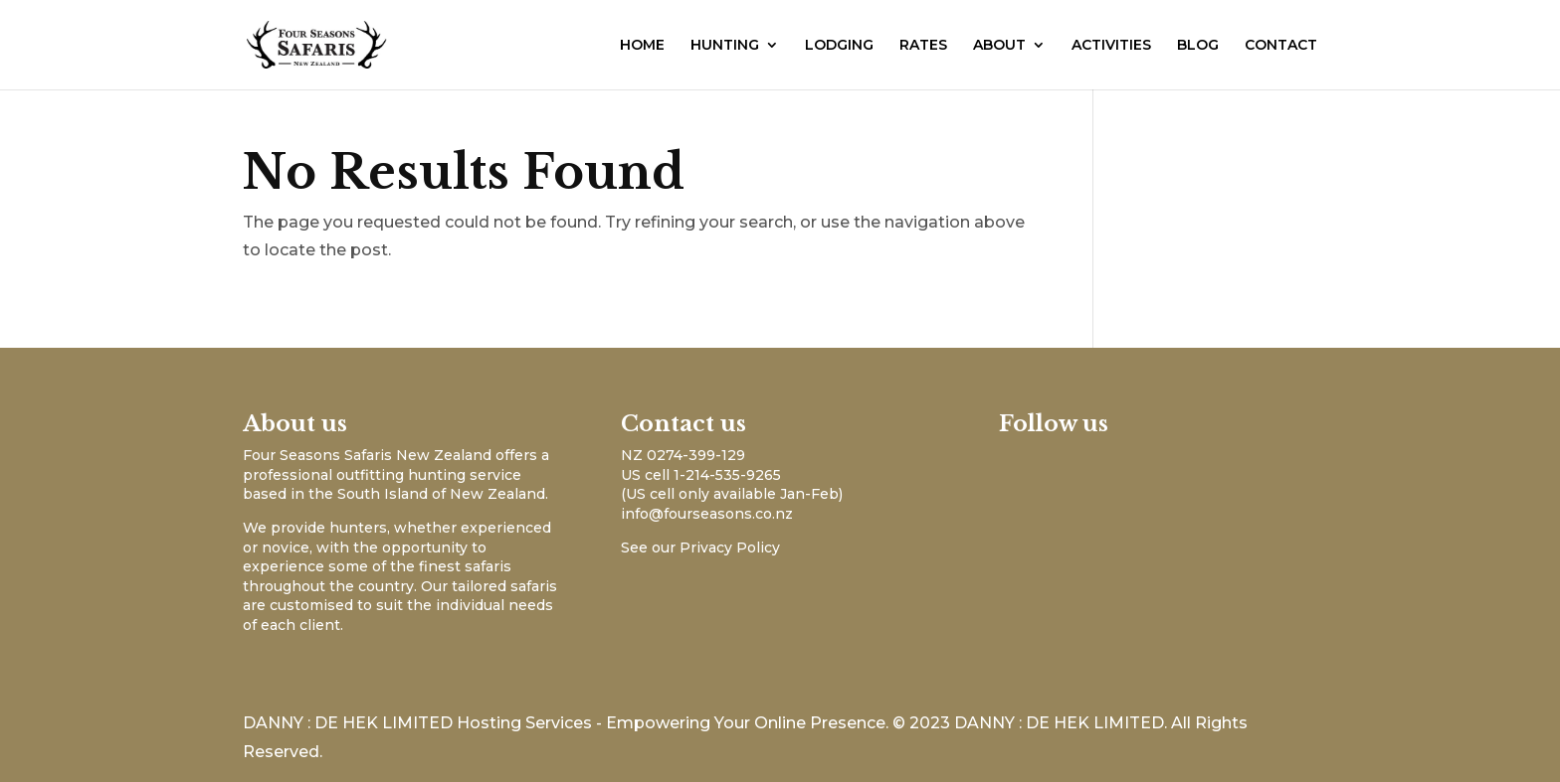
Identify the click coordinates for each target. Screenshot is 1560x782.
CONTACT (1281, 46)
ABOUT (999, 46)
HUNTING (724, 46)
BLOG (1198, 46)
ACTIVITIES (1111, 46)
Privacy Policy (730, 547)
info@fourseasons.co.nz (707, 514)
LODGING (839, 46)
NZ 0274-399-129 (683, 455)
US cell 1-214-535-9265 (701, 475)
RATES (923, 46)
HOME (642, 46)
